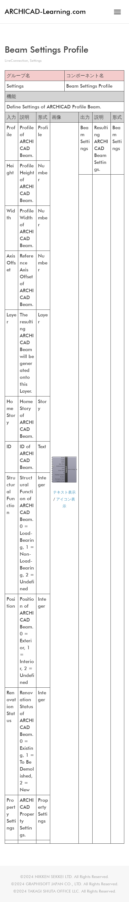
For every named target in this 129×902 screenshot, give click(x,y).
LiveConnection (16, 60)
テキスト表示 (64, 492)
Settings (36, 60)
